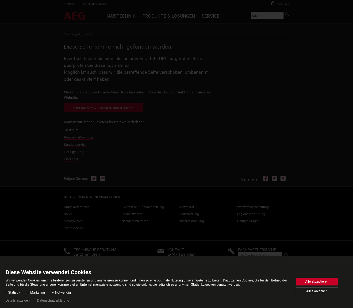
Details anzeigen (18, 300)
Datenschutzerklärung (53, 300)
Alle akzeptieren (317, 281)
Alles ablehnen (317, 291)
